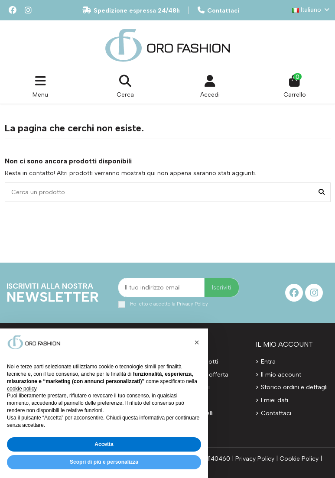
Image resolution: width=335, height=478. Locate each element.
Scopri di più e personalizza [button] (104, 462)
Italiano (311, 9)
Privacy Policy (192, 304)
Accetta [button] (103, 444)
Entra (268, 361)
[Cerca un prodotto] (321, 192)
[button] (197, 342)
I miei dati (274, 400)
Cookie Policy (299, 458)
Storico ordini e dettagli (294, 387)
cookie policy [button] (21, 389)
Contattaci (218, 10)
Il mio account (281, 374)
